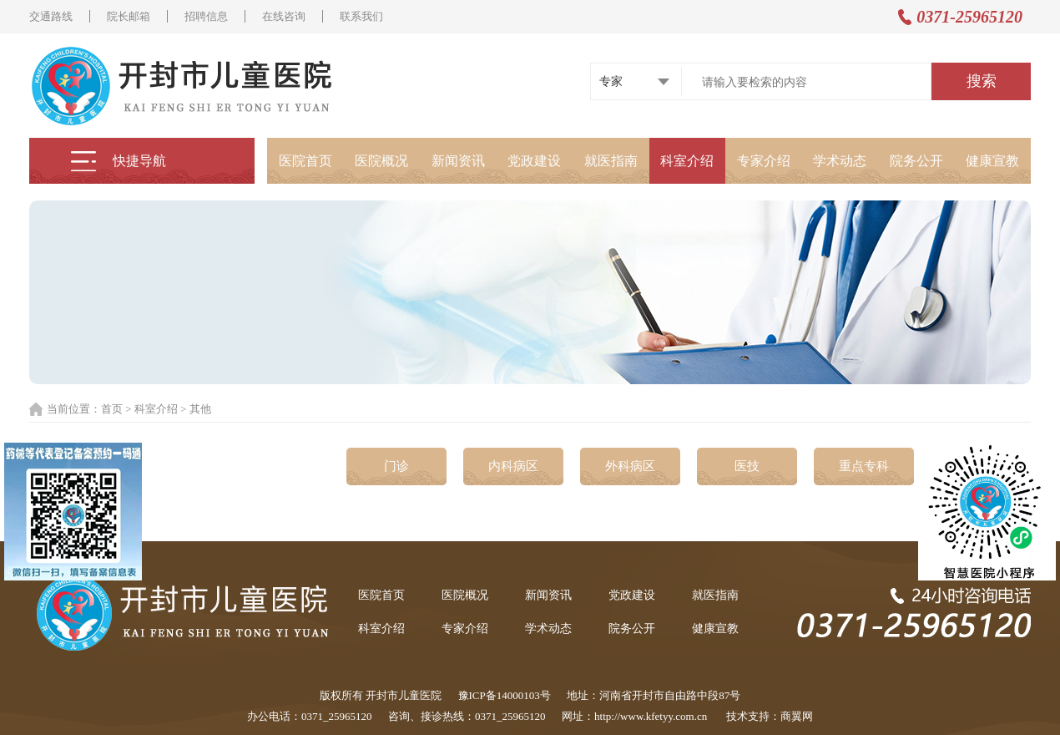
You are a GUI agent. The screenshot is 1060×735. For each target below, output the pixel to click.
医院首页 (305, 161)
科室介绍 (687, 161)
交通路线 (51, 16)
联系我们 (361, 16)
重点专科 (864, 466)
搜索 (982, 81)
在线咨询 (283, 16)
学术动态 (839, 161)
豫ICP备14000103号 (504, 695)
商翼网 (796, 716)
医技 (747, 466)
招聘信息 (206, 16)
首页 (112, 409)
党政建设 (534, 161)
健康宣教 (992, 161)
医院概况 (381, 161)
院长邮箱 (128, 16)
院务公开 (916, 161)
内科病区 (513, 466)
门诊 (396, 466)
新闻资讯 (458, 161)
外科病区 (630, 466)
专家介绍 (763, 161)
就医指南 (611, 161)
